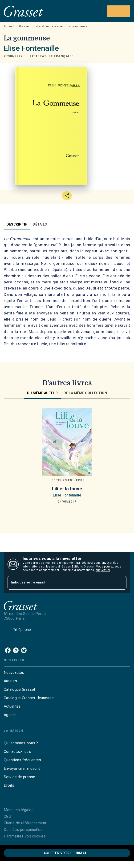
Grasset (24, 26)
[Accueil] (23, 11)
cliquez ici (103, 570)
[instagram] (16, 650)
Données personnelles (23, 829)
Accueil (9, 26)
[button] (52, 56)
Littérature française (49, 26)
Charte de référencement (25, 823)
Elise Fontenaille (31, 48)
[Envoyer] (120, 582)
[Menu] (118, 11)
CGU (7, 816)
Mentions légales (18, 810)
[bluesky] (24, 650)
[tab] (17, 224)
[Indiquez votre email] (61, 582)
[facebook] (8, 650)
